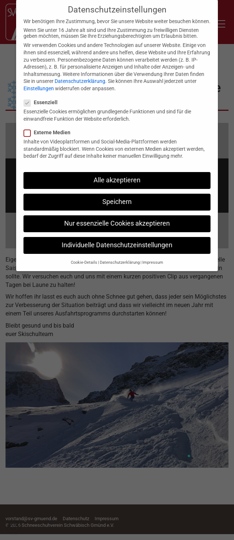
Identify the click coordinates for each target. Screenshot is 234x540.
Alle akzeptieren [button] (117, 175)
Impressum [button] (152, 257)
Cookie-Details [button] (84, 257)
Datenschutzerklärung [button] (120, 257)
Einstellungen (38, 83)
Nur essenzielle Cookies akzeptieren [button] (117, 218)
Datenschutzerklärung (80, 76)
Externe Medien (49, 127)
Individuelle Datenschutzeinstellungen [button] (117, 240)
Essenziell (42, 97)
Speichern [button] (117, 196)
